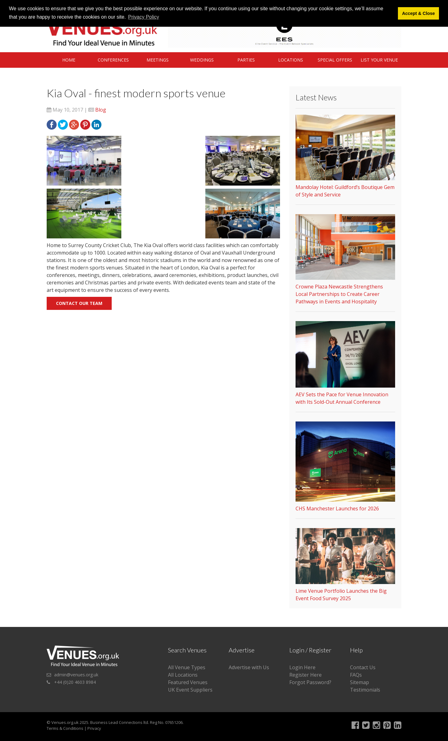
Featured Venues (188, 682)
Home (68, 60)
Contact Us (363, 667)
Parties (246, 60)
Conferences (113, 60)
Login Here (302, 667)
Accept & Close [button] (418, 13)
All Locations (183, 674)
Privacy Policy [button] (143, 17)
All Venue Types (186, 667)
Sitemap (359, 682)
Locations (290, 60)
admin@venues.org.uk (76, 675)
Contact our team (79, 303)
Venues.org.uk (65, 722)
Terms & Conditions (65, 728)
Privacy (94, 728)
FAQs (356, 674)
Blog (100, 109)
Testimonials (365, 689)
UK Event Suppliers (190, 689)
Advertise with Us (249, 667)
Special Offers (335, 60)
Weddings (202, 60)
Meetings (158, 60)
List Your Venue (379, 60)
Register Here (305, 674)
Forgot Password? (310, 682)
